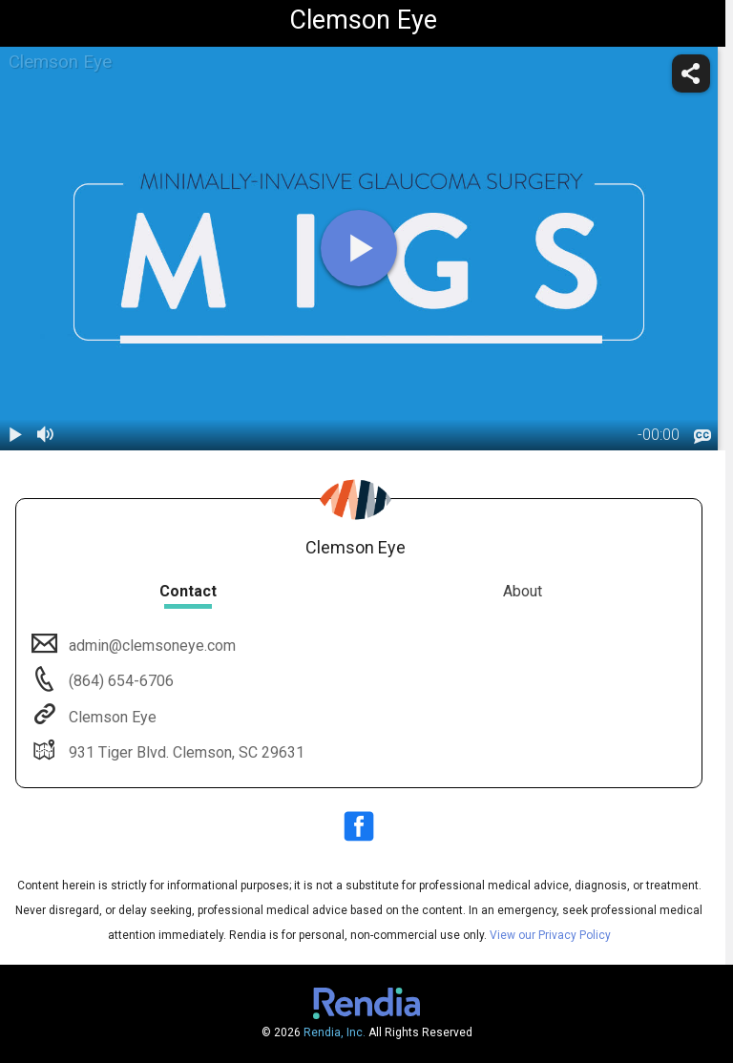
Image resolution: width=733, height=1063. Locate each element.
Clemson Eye (111, 717)
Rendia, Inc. (335, 1032)
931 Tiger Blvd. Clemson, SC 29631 (184, 752)
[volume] (46, 435)
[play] (359, 248)
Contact (188, 591)
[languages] (702, 436)
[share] (691, 73)
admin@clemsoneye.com (150, 645)
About (522, 591)
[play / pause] (15, 435)
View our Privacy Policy (550, 935)
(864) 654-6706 (119, 681)
